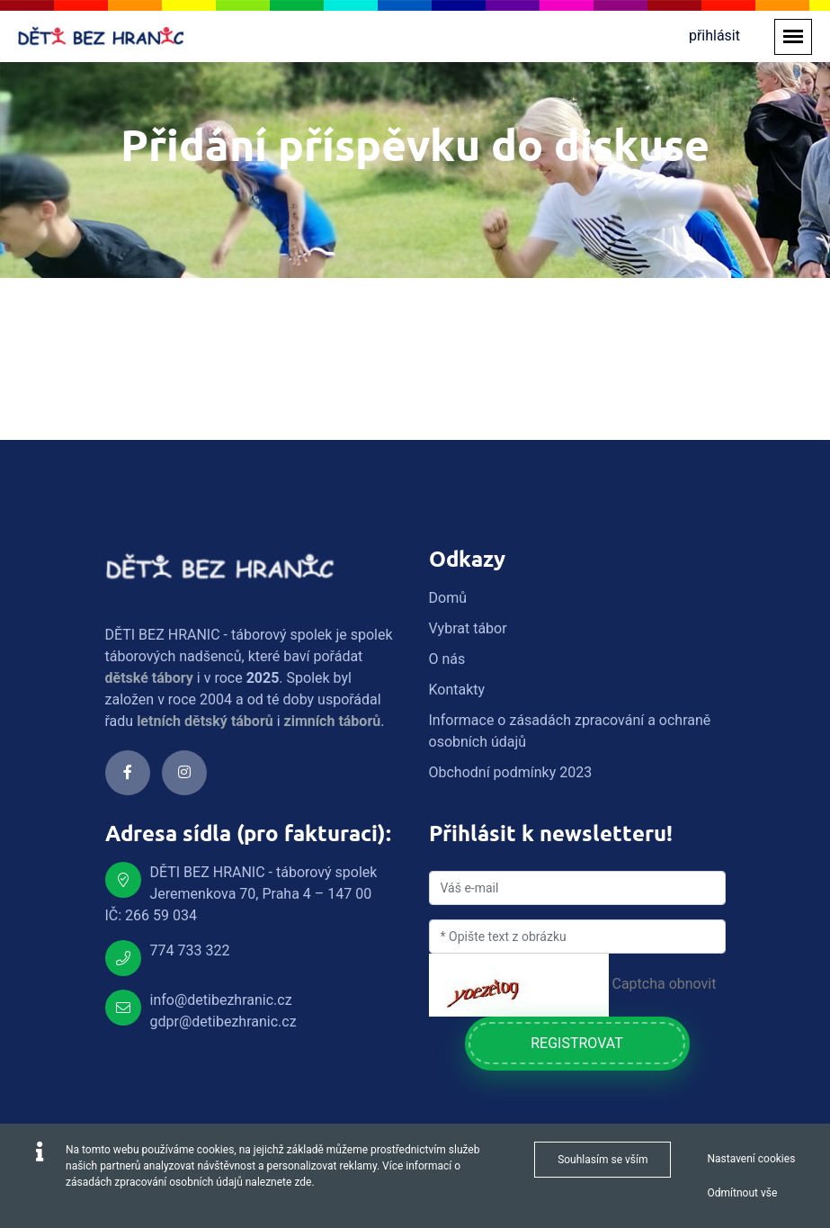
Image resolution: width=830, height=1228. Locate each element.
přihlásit (714, 35)
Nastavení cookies (751, 1158)
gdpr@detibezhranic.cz (223, 1021)
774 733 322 (190, 950)
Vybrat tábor (468, 628)
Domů (448, 597)
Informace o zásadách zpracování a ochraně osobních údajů (570, 731)
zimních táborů (332, 721)
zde (302, 1182)
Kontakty (457, 689)
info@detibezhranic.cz (221, 999)
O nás (447, 659)
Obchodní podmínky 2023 (511, 772)
